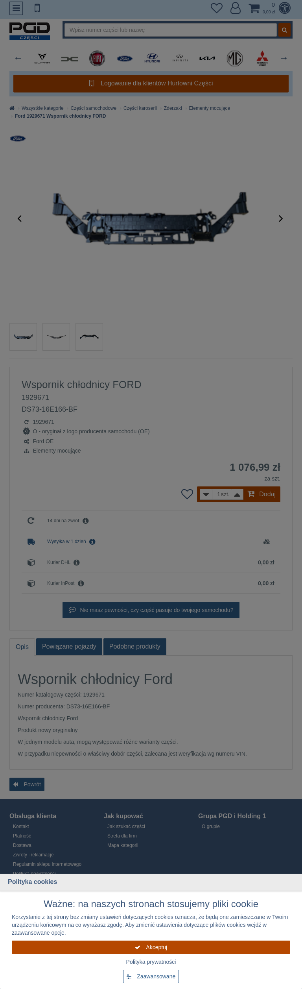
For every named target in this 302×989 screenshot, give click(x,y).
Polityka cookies (32, 881)
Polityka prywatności (151, 962)
